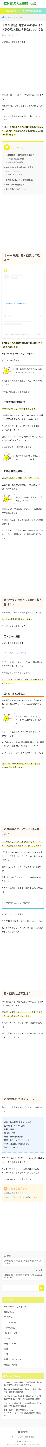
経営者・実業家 (11, 1365)
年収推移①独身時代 (16, 159)
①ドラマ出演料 (14, 171)
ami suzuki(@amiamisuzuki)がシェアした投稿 (22, 334)
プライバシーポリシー (22, 1441)
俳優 (6, 1349)
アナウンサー (10, 1322)
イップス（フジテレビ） (18, 653)
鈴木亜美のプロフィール (16, 189)
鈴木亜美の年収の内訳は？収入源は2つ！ (23, 167)
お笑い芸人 (9, 1312)
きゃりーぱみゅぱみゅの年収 (16, 1197)
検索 (41, 1288)
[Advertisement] (23, 69)
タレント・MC (10, 1333)
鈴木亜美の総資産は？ (15, 185)
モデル (7, 1338)
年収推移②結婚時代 (16, 162)
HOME (23, 1432)
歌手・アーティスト (13, 1359)
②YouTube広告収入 (16, 175)
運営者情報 (29, 1437)
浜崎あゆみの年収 (12, 1193)
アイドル (8, 1317)
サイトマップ (17, 1437)
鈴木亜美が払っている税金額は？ (19, 180)
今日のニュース (11, 1344)
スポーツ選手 (10, 1328)
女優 (6, 1354)
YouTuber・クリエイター (15, 1307)
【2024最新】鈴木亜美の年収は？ (20, 155)
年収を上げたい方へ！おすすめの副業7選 (23, 11)
